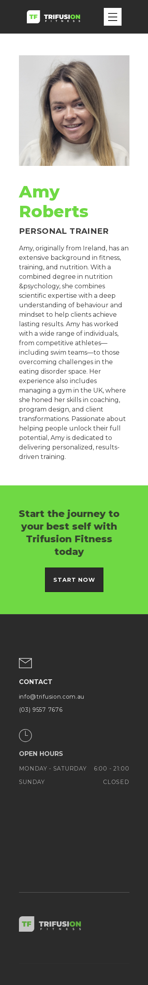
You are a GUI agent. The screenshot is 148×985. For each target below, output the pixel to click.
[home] (53, 16)
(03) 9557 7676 (41, 710)
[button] (113, 17)
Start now (74, 579)
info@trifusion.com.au (52, 697)
